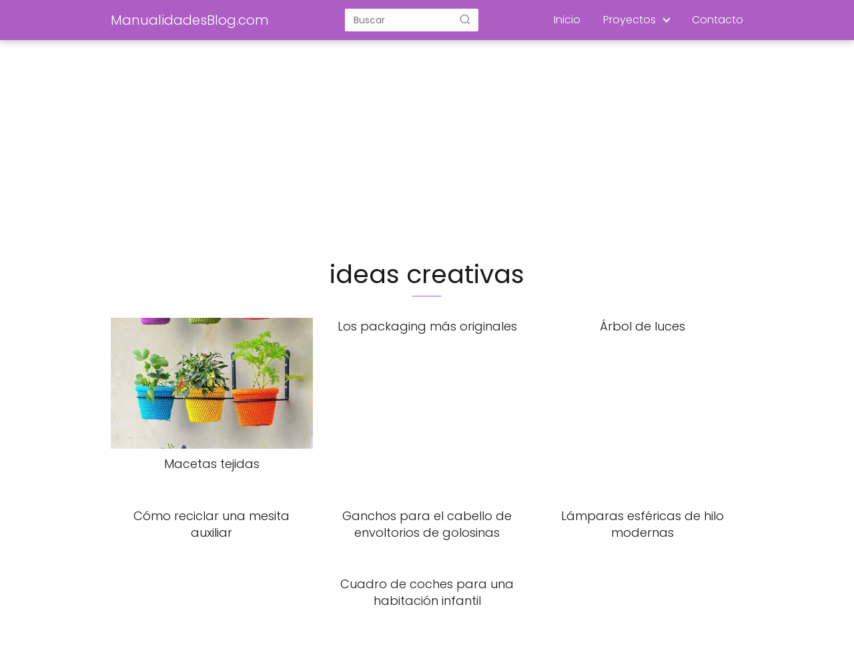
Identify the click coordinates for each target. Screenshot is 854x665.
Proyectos (629, 19)
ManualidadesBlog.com (190, 20)
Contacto (717, 19)
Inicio (567, 19)
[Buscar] (465, 19)
